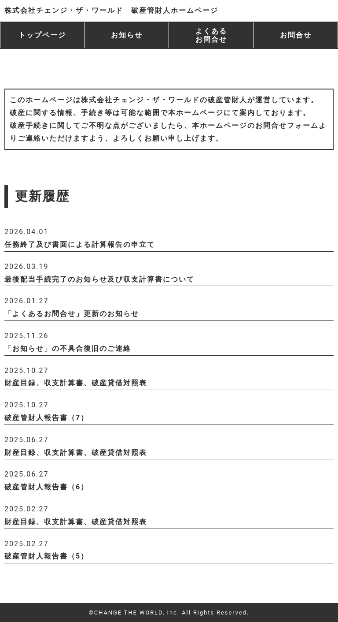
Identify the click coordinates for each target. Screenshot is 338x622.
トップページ (42, 35)
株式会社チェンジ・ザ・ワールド (111, 10)
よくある (211, 35)
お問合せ (296, 35)
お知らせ (127, 35)
